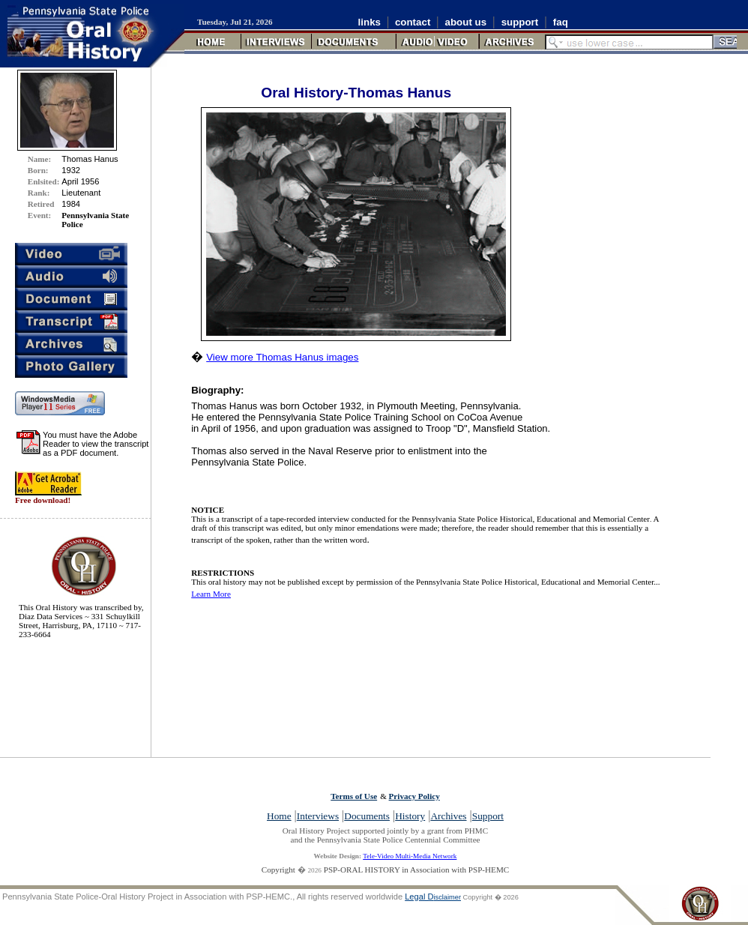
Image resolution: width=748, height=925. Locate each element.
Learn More (211, 593)
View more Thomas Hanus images (282, 357)
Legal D (433, 896)
